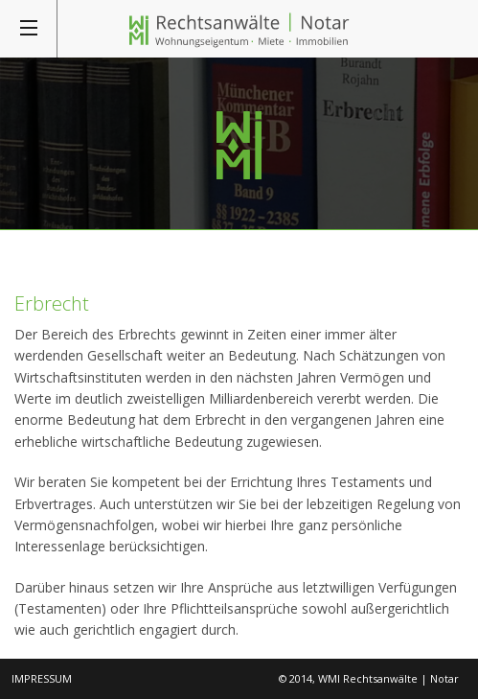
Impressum (41, 678)
